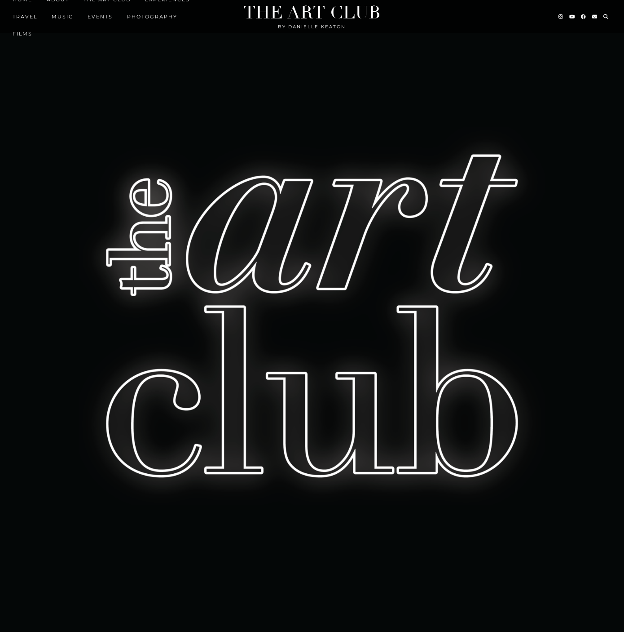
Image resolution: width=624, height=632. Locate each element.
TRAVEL (25, 16)
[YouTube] (572, 16)
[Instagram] (561, 16)
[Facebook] (584, 16)
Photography (152, 16)
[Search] (606, 16)
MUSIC (62, 16)
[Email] (595, 16)
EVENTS (100, 16)
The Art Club (312, 13)
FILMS (22, 34)
